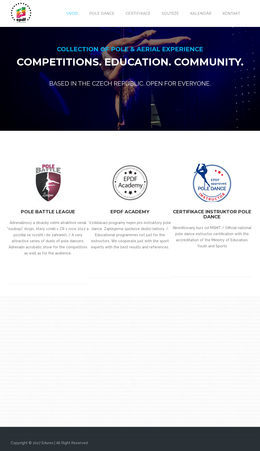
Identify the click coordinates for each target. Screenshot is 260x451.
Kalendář (200, 13)
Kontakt (231, 13)
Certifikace (138, 13)
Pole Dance (102, 13)
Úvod (72, 13)
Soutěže (170, 13)
